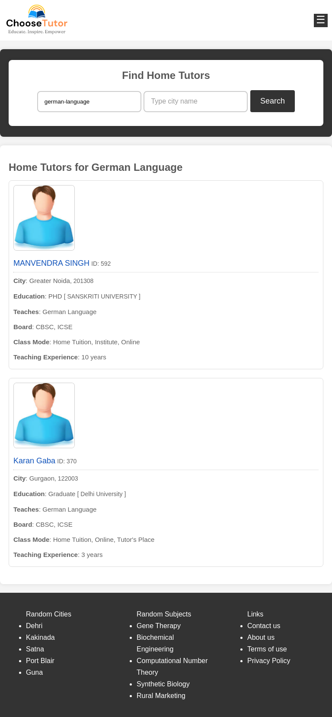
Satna (35, 649)
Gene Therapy (159, 625)
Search (272, 101)
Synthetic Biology (163, 684)
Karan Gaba (34, 460)
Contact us (263, 625)
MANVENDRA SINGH (51, 263)
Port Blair (40, 660)
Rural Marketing (161, 695)
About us (261, 637)
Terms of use (267, 649)
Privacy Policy (268, 660)
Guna (34, 672)
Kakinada (40, 637)
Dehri (34, 625)
